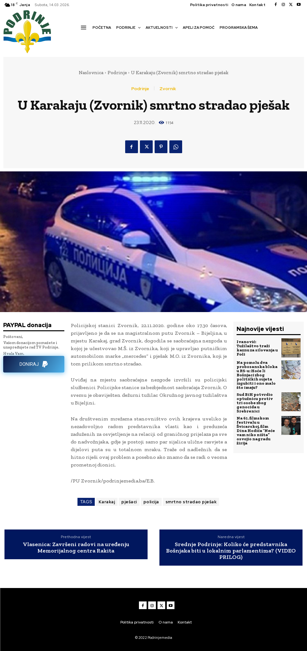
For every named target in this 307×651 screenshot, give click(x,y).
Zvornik (167, 88)
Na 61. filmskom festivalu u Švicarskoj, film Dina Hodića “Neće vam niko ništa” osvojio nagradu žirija (256, 430)
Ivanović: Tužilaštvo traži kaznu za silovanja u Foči (257, 348)
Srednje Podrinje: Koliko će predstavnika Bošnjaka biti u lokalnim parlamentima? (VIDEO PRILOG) (231, 550)
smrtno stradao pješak (191, 502)
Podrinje (117, 72)
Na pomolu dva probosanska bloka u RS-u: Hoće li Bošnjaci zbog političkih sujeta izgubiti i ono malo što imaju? (257, 375)
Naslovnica (91, 72)
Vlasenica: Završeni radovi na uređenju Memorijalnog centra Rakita (76, 547)
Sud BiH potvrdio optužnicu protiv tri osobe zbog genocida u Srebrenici (255, 402)
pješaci (129, 502)
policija (151, 502)
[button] (82, 38)
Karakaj (107, 502)
